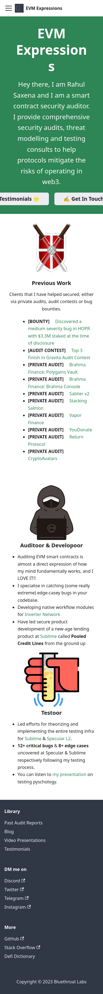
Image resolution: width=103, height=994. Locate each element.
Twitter (14, 890)
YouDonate (80, 430)
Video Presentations (25, 840)
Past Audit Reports (23, 823)
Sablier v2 (79, 394)
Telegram (16, 898)
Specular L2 (59, 739)
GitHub (14, 939)
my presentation (69, 774)
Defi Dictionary (19, 956)
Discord (14, 881)
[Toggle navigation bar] (8, 8)
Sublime (48, 636)
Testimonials (17, 849)
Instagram (17, 907)
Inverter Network (42, 614)
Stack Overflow (22, 947)
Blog (9, 832)
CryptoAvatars (42, 458)
